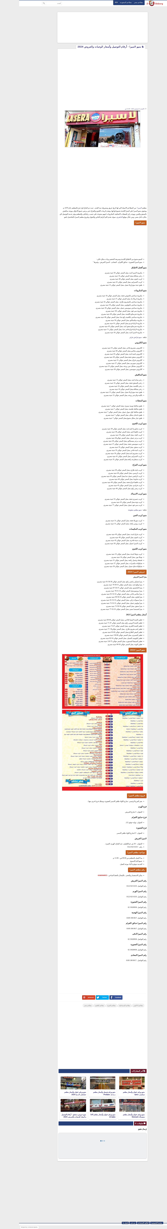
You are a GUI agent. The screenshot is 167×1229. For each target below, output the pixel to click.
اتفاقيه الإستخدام (124, 1223)
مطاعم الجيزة (92, 1005)
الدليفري (101, 217)
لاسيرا (120, 208)
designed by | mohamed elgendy (10, 1227)
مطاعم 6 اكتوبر (119, 1005)
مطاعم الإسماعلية (105, 1005)
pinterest (69, 997)
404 (97, 2)
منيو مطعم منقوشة (116, 510)
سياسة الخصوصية (137, 1223)
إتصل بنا (106, 1223)
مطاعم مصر (119, 2)
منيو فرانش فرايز (116, 337)
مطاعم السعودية (107, 2)
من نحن (113, 1223)
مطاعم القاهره (80, 1005)
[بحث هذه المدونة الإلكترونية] (33, 3)
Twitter (83, 997)
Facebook (96, 997)
